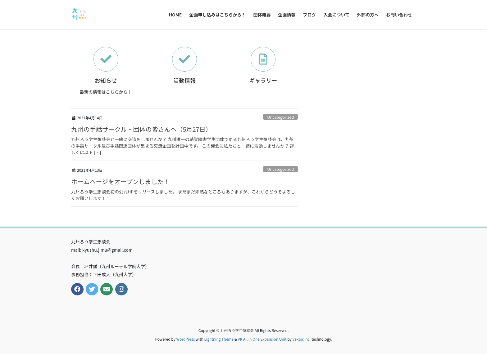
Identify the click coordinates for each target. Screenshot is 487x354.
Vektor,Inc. (301, 339)
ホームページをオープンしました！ (120, 181)
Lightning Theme (219, 339)
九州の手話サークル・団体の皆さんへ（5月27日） (141, 129)
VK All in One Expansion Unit (262, 339)
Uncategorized (280, 117)
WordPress (185, 339)
